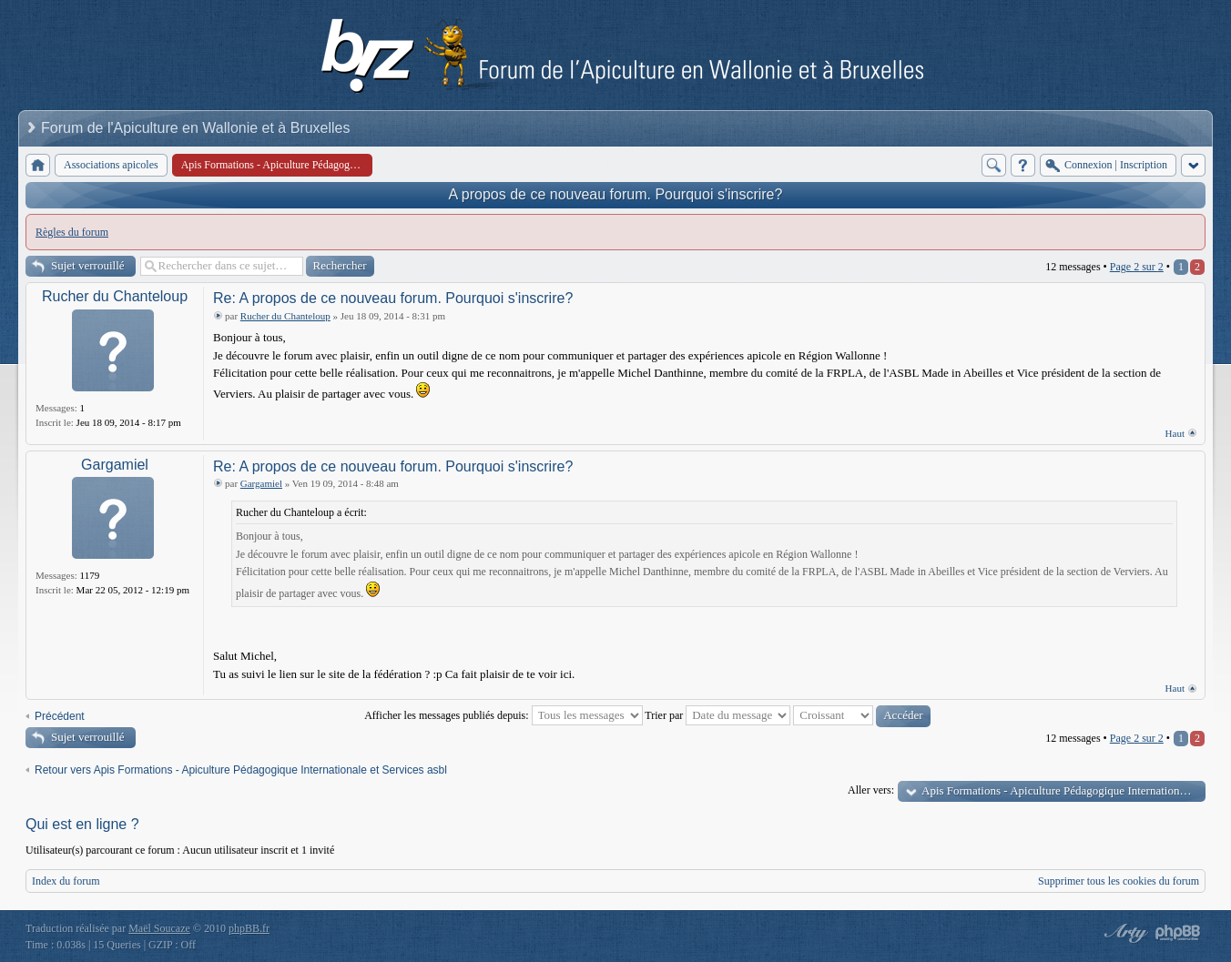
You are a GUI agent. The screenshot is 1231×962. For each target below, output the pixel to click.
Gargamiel (114, 464)
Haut (1175, 433)
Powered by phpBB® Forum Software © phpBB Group (1178, 933)
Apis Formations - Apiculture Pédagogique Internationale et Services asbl (1063, 790)
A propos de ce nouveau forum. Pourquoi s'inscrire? (616, 194)
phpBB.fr (249, 928)
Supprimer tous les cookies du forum (1118, 881)
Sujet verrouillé (88, 265)
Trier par (717, 715)
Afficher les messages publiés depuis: (503, 715)
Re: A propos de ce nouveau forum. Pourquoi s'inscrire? (393, 298)
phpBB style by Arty (1123, 933)
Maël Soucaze (159, 928)
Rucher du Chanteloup (115, 296)
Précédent (60, 716)
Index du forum (66, 881)
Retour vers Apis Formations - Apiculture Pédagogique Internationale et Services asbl (241, 770)
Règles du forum (72, 232)
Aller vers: (871, 790)
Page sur (1137, 266)
